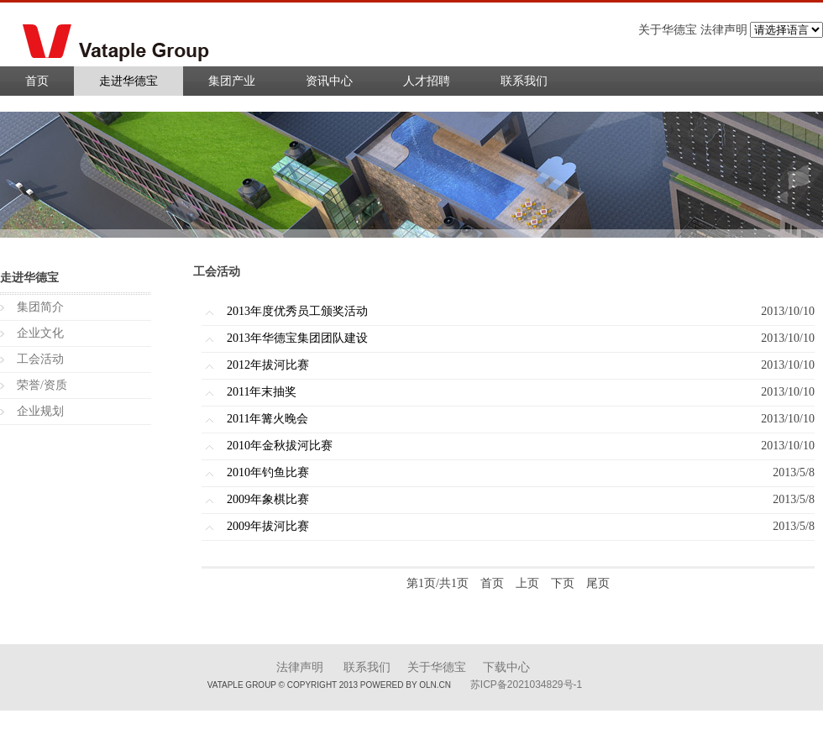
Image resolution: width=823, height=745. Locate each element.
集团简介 (40, 307)
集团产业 (231, 81)
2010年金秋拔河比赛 (280, 445)
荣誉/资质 (42, 385)
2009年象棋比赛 (268, 499)
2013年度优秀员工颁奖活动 (297, 311)
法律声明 (299, 667)
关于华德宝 (436, 667)
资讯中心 (329, 81)
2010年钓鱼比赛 (268, 472)
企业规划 (40, 411)
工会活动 (40, 359)
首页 (37, 81)
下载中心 (506, 667)
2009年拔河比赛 (268, 526)
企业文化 (40, 333)
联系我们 (524, 81)
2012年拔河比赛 (268, 365)
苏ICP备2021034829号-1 (526, 684)
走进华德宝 (128, 81)
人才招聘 (426, 81)
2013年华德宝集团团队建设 (297, 338)
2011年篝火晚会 (267, 418)
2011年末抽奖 (261, 392)
